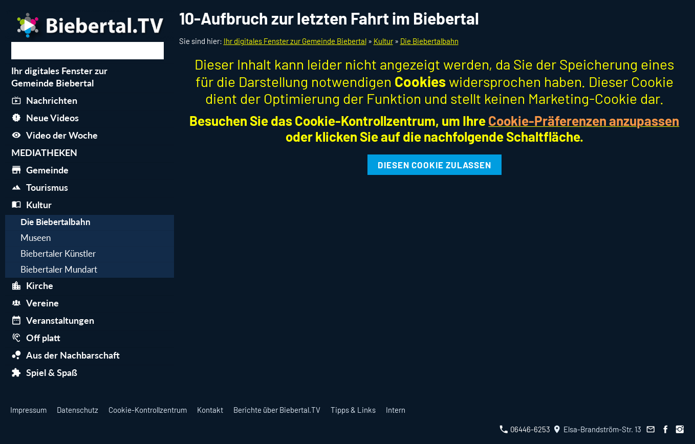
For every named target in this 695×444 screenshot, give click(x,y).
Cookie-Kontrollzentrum (147, 409)
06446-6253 (524, 429)
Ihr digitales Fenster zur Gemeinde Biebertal (295, 41)
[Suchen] (87, 50)
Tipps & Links (353, 409)
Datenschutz (77, 409)
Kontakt (210, 409)
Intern (395, 409)
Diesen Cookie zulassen (434, 165)
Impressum (28, 409)
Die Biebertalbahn (429, 41)
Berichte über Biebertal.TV (276, 409)
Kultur (383, 41)
